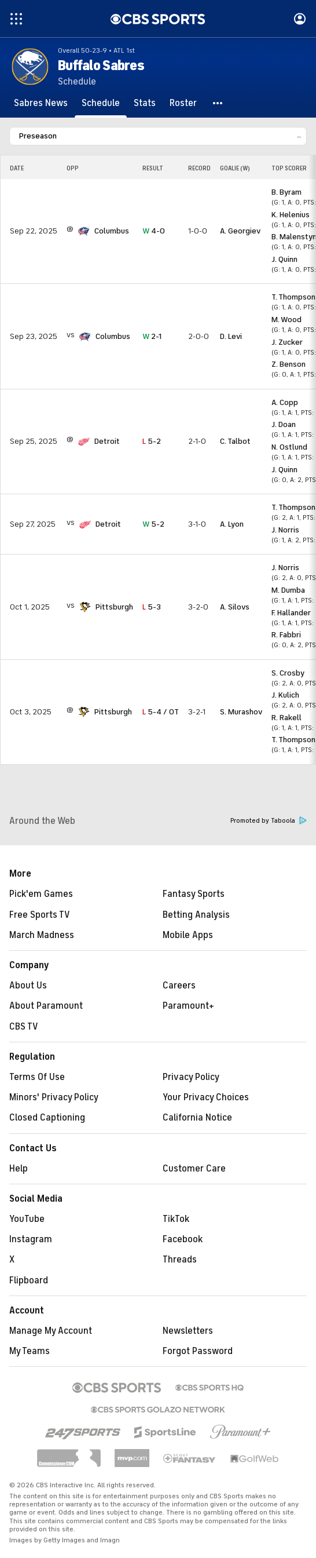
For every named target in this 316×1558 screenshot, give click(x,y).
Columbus (111, 231)
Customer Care (194, 1168)
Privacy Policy (191, 1077)
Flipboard (28, 1280)
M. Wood (286, 319)
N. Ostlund (289, 447)
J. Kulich (285, 695)
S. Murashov (241, 712)
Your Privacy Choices (206, 1097)
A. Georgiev (240, 231)
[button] (218, 103)
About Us (28, 985)
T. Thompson (293, 297)
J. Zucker (287, 342)
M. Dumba (288, 590)
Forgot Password (198, 1351)
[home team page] (84, 231)
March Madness (41, 935)
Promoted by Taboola (268, 820)
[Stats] (145, 103)
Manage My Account (50, 1331)
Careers (179, 985)
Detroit (107, 441)
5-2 (151, 441)
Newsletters (188, 1331)
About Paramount (46, 1006)
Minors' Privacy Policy (53, 1097)
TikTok (176, 1219)
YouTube (27, 1219)
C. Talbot (235, 441)
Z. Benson (288, 364)
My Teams (29, 1351)
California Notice (197, 1117)
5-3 (151, 607)
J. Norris (285, 530)
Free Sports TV (39, 915)
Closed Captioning (47, 1117)
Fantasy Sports (194, 894)
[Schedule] (101, 103)
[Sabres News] (41, 103)
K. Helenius (290, 215)
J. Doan (283, 424)
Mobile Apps (188, 935)
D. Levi (231, 336)
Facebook (183, 1239)
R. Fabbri (286, 635)
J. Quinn (284, 259)
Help (18, 1168)
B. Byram (286, 192)
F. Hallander (291, 613)
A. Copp (284, 402)
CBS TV (23, 1026)
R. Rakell (286, 718)
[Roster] (183, 103)
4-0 (153, 231)
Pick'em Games (41, 894)
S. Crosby (287, 673)
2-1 (151, 336)
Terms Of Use (37, 1077)
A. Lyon (232, 524)
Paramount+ (188, 1006)
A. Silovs (234, 607)
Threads (180, 1259)
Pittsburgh (114, 607)
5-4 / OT (160, 712)
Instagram (30, 1239)
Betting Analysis (196, 915)
